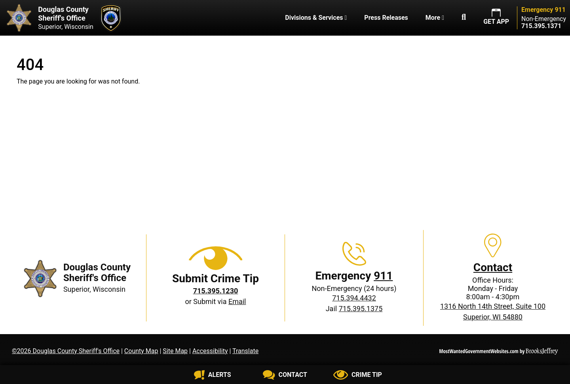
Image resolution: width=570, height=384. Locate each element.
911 (383, 275)
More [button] (435, 17)
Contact (492, 267)
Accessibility (210, 351)
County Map (141, 351)
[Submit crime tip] (357, 375)
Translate (245, 351)
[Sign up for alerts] (212, 375)
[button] (464, 18)
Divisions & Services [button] (316, 17)
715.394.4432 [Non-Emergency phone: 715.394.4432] (354, 298)
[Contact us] (285, 375)
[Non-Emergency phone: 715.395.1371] (541, 26)
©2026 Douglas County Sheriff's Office (66, 351)
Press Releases (386, 17)
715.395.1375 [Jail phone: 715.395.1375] (361, 308)
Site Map (175, 351)
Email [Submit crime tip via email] (237, 301)
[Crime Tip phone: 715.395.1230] (215, 291)
